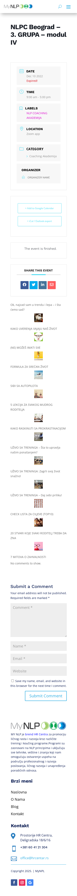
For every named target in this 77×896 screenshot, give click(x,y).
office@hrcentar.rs (34, 858)
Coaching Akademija (42, 156)
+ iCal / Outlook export (39, 221)
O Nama (18, 799)
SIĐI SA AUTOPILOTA (24, 386)
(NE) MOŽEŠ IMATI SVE (25, 347)
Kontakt (17, 813)
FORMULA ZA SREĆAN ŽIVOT (29, 367)
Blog (14, 806)
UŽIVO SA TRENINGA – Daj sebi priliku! (36, 495)
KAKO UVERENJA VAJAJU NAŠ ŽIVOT (33, 329)
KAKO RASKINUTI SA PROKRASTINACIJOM (38, 428)
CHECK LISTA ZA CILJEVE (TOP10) (31, 514)
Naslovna (19, 792)
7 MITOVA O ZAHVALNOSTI (28, 557)
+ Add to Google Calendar (39, 208)
